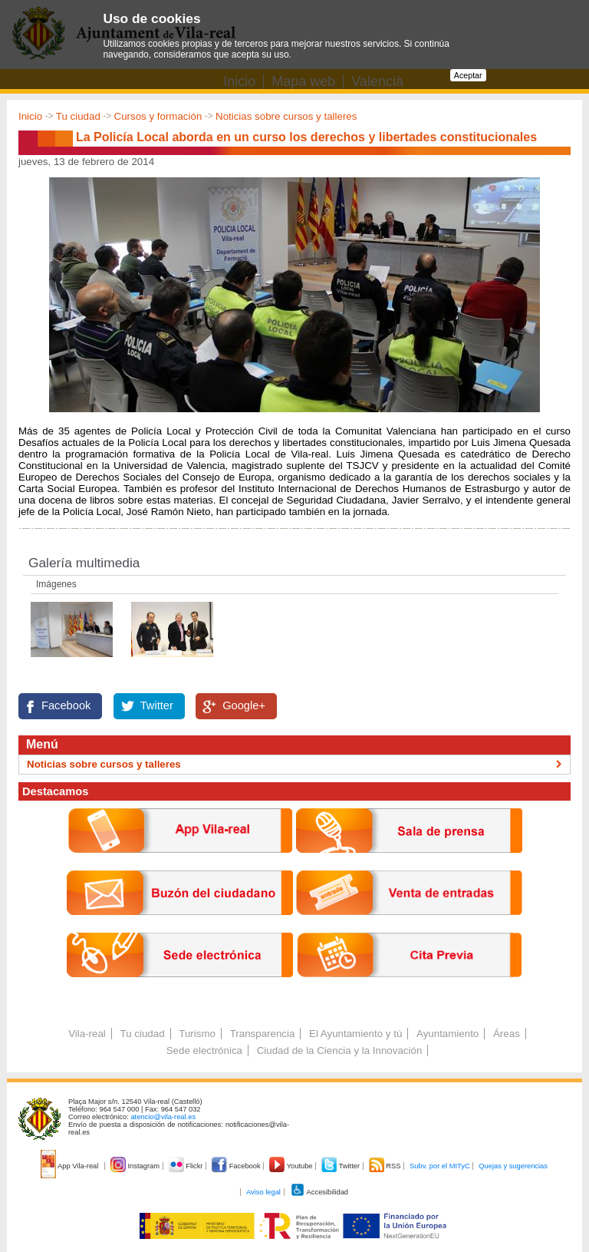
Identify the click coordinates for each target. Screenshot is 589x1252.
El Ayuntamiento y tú (355, 1033)
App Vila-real (70, 1166)
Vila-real (87, 1033)
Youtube (291, 1166)
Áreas (506, 1033)
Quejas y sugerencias (513, 1166)
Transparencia (262, 1033)
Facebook (65, 705)
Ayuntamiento (447, 1033)
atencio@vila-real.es (163, 1117)
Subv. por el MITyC (440, 1166)
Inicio (30, 116)
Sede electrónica (204, 1050)
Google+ (243, 705)
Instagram (136, 1166)
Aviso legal (263, 1192)
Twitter (156, 705)
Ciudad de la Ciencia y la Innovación (340, 1050)
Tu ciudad (78, 116)
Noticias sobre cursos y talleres (286, 116)
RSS (386, 1166)
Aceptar (468, 75)
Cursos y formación (158, 116)
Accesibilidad (319, 1192)
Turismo (197, 1033)
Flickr (187, 1166)
